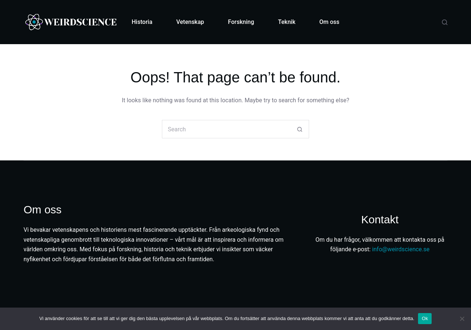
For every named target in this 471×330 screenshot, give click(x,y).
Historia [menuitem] (142, 21)
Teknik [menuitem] (286, 21)
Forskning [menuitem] (241, 21)
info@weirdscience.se (400, 249)
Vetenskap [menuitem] (190, 21)
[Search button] (300, 129)
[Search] (444, 22)
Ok (425, 318)
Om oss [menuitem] (329, 21)
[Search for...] (226, 129)
